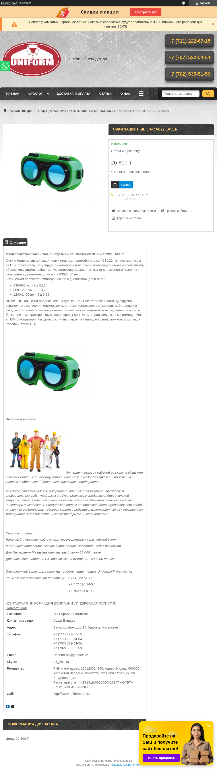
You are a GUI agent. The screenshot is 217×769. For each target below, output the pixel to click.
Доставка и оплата (73, 93)
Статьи (105, 93)
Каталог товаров (21, 111)
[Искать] (208, 93)
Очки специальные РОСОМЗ (90, 111)
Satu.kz (127, 760)
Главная (11, 93)
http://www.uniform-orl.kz (71, 694)
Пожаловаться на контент (125, 764)
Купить (126, 184)
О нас (125, 93)
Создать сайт (9, 3)
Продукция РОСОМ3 (51, 111)
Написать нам (16, 608)
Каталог (35, 93)
